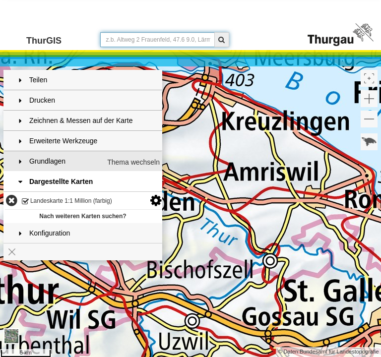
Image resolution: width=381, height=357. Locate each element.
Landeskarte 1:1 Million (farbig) (67, 201)
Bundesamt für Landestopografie (339, 352)
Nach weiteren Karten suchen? (82, 216)
